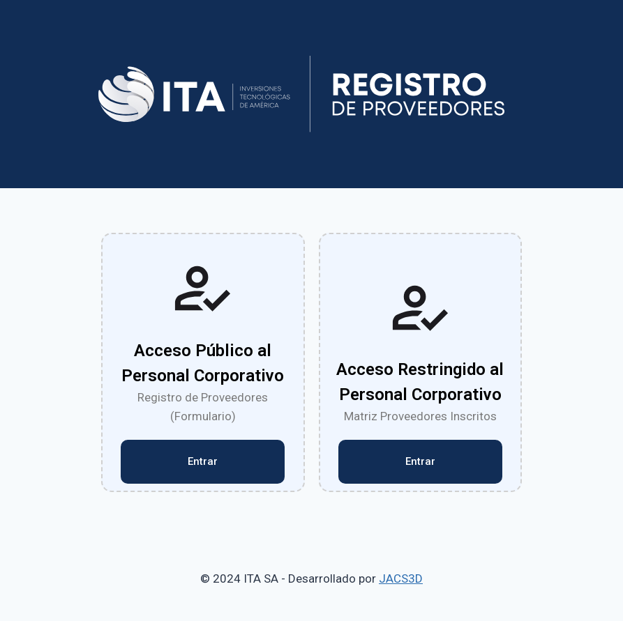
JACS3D (401, 578)
